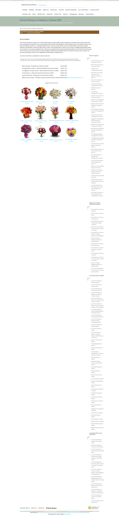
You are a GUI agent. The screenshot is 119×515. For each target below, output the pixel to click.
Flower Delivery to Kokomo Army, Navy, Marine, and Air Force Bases (97, 228)
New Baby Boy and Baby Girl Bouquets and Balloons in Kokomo (97, 130)
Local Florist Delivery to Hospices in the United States (96, 497)
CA (48, 512)
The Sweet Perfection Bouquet (27, 101)
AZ (43, 512)
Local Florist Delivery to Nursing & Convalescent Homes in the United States (97, 491)
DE (55, 512)
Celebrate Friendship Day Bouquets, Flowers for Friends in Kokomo (96, 171)
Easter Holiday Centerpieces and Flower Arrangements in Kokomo (97, 111)
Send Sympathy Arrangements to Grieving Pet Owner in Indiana (97, 353)
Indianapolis (67, 514)
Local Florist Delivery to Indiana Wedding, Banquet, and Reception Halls (97, 311)
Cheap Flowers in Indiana (97, 419)
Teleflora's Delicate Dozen (41, 120)
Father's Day (57, 14)
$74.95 (26, 103)
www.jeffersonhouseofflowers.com (75, 77)
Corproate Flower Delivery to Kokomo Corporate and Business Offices (97, 270)
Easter (34, 14)
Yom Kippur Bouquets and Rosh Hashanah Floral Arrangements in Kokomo (97, 194)
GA (59, 512)
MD (81, 512)
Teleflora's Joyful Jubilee (26, 139)
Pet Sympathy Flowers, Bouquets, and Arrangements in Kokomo (97, 156)
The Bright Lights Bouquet (71, 139)
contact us (25, 32)
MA (83, 512)
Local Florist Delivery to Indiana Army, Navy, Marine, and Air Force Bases (97, 300)
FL (57, 512)
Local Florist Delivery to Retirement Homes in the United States (96, 485)
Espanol (44, 5)
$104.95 (41, 122)
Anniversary (53, 10)
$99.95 (71, 103)
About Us (34, 508)
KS (71, 512)
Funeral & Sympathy (70, 10)
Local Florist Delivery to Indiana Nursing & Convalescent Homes (96, 321)
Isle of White (55, 101)
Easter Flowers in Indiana (97, 412)
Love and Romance (83, 10)
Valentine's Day (26, 14)
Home (21, 28)
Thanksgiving (73, 14)
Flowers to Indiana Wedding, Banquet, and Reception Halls (96, 240)
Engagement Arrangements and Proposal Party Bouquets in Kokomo (97, 120)
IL (65, 512)
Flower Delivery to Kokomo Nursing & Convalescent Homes (97, 249)
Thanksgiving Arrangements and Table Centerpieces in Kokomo (97, 139)
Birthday (31, 10)
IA (69, 512)
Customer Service (25, 508)
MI (86, 512)
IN (67, 512)
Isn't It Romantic (71, 101)
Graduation (50, 14)
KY (74, 512)
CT (52, 512)
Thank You (46, 10)
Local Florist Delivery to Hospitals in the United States (96, 441)
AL (39, 512)
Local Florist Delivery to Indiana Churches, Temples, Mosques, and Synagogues (97, 305)
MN (88, 512)
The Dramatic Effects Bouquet (41, 139)
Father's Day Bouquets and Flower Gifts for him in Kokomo (97, 151)
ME (78, 512)
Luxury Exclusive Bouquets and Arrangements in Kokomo (97, 162)
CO (50, 512)
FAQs (40, 5)
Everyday (24, 10)
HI (61, 512)
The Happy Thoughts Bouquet (72, 120)
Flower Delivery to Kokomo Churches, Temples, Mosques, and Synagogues (97, 234)
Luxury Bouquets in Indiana (97, 378)
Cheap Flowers (90, 14)
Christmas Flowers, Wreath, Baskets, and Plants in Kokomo (97, 145)
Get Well (61, 10)
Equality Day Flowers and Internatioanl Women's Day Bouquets (97, 181)
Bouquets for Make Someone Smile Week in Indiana (96, 363)
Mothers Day (41, 14)
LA (76, 512)
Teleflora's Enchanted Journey (55, 139)
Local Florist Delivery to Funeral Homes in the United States (97, 451)
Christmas (81, 14)
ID (63, 512)
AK (41, 512)
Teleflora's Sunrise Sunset (26, 120)
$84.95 (40, 103)
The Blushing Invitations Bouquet (56, 120)
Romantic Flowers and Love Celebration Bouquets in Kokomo (97, 105)
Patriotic (65, 14)
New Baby (38, 10)
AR (45, 512)
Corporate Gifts (94, 10)
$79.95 (55, 103)
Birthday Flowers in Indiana (97, 421)
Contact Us (41, 508)
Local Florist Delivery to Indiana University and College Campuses (96, 294)
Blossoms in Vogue (40, 101)
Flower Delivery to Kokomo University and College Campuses (97, 223)
